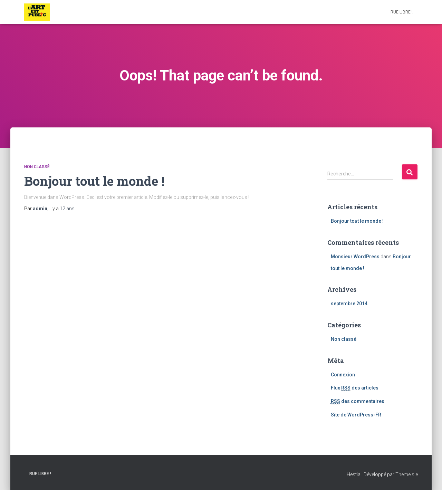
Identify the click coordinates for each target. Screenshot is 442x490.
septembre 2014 (349, 303)
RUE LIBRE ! (402, 12)
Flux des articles (354, 388)
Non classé (37, 166)
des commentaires (357, 401)
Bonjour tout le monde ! (94, 180)
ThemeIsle (406, 474)
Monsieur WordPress (355, 256)
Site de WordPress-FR (356, 414)
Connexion (343, 374)
